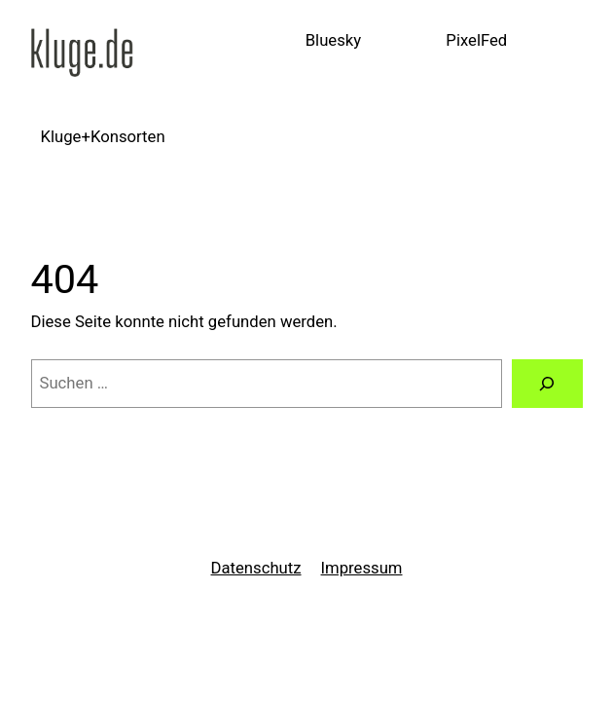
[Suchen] (547, 383)
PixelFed (476, 40)
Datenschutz (256, 568)
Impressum (362, 568)
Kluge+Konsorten (103, 137)
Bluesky (333, 40)
